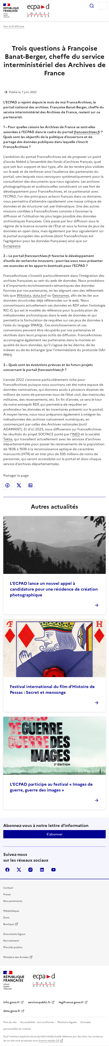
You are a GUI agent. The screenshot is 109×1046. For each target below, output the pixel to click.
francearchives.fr (87, 131)
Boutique (8, 924)
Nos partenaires (12, 901)
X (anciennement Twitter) (19, 870)
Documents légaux (14, 934)
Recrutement (11, 941)
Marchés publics (12, 947)
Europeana (11, 245)
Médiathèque (11, 911)
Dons (6, 917)
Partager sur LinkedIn (30, 485)
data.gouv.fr (11, 1011)
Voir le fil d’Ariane (13, 26)
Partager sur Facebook (7, 485)
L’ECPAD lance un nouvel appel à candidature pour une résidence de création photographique (54, 589)
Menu (103, 6)
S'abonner (54, 834)
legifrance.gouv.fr (71, 1002)
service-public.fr (39, 1002)
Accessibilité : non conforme (37, 1022)
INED (76, 434)
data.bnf (39, 295)
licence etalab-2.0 (48, 1040)
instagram (30, 870)
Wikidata (24, 295)
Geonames (60, 295)
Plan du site (10, 1022)
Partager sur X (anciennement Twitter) (19, 485)
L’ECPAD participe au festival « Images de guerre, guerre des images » (51, 787)
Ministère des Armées (16, 957)
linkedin (42, 870)
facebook (7, 870)
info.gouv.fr (11, 1002)
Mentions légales (67, 1022)
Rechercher (92, 6)
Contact (8, 888)
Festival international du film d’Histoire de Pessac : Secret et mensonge (52, 689)
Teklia (7, 439)
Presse (7, 894)
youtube (53, 870)
